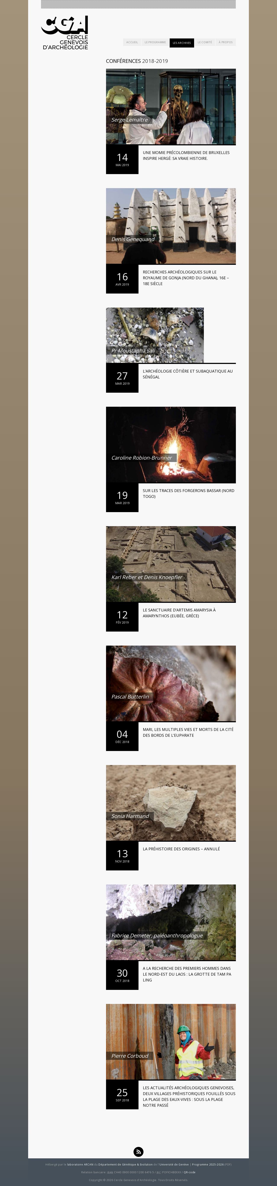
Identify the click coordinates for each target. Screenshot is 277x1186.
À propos (226, 42)
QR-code (190, 1172)
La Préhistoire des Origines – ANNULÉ (181, 848)
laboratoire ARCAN (80, 1164)
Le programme (155, 42)
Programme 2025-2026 (208, 1164)
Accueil (132, 42)
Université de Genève (174, 1164)
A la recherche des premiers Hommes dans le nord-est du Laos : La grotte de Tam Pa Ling (187, 974)
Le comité (205, 42)
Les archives (182, 43)
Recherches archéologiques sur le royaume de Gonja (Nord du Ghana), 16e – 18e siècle (186, 277)
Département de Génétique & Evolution (125, 1164)
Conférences (123, 60)
